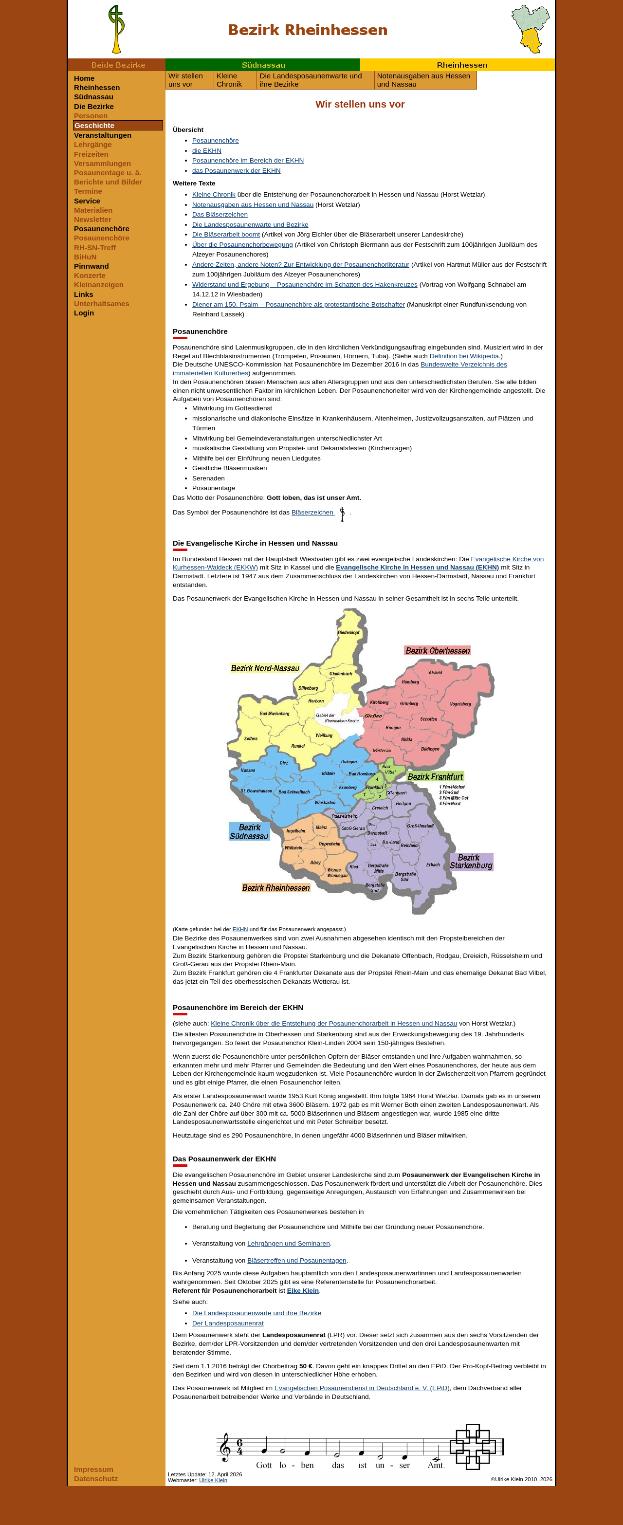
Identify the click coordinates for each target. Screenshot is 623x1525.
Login (84, 313)
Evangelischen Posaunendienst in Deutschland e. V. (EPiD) (362, 1388)
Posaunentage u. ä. (107, 172)
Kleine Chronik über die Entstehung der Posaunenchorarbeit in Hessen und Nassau (334, 1023)
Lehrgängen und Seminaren (288, 1243)
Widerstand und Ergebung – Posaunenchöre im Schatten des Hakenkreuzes (305, 284)
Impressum (93, 1469)
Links (83, 294)
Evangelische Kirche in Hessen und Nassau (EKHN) (417, 567)
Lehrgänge (93, 144)
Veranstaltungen (102, 135)
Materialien (93, 210)
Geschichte (94, 125)
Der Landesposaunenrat (228, 1323)
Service (87, 201)
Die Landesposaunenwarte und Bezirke (250, 224)
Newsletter (92, 219)
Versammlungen (102, 163)
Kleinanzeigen (99, 284)
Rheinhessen (457, 64)
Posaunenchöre (101, 228)
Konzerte (90, 275)
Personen (91, 115)
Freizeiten (91, 154)
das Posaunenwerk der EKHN (236, 170)
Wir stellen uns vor (185, 80)
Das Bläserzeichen (220, 214)
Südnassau (262, 64)
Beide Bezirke (116, 64)
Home (84, 78)
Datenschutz (96, 1478)
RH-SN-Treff (95, 247)
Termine (88, 191)
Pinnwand (91, 266)
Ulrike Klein (213, 1480)
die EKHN (206, 150)
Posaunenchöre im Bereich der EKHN (248, 160)
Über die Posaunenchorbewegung (242, 244)
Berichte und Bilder (108, 182)
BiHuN (85, 257)
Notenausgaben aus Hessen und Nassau (424, 80)
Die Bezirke (94, 106)
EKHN (240, 929)
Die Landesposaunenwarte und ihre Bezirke (310, 80)
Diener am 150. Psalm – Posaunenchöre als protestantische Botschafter (298, 304)
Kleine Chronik (229, 80)
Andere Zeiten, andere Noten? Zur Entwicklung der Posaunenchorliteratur (300, 264)
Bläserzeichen (320, 512)
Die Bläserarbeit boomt (226, 234)
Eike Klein (303, 1290)
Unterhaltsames (101, 303)
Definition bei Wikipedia (464, 356)
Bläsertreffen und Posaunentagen (296, 1260)
